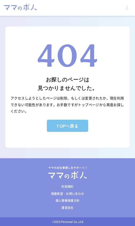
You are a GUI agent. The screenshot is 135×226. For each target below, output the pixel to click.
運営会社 (67, 207)
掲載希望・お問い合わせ (67, 193)
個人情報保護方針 (68, 200)
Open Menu (127, 8)
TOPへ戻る (67, 126)
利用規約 (67, 186)
